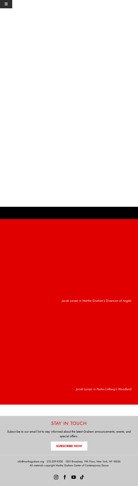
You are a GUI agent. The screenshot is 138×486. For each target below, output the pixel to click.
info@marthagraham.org (30, 461)
